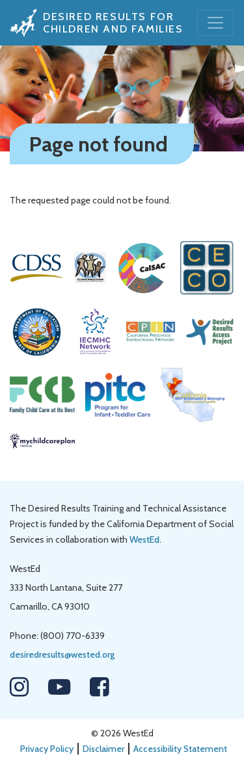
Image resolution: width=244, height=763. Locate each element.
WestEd (144, 539)
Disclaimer (103, 749)
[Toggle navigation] (215, 23)
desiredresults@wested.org (62, 654)
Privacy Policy (47, 749)
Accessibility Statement (180, 749)
